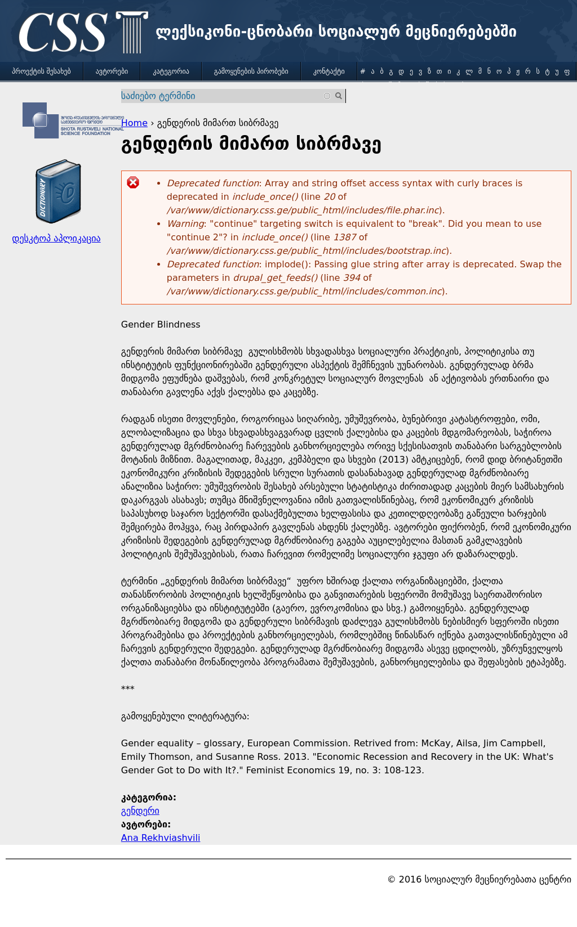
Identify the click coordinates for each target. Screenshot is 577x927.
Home (134, 123)
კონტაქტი (329, 71)
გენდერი (140, 810)
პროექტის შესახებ (41, 71)
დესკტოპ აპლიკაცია (56, 238)
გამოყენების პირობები (251, 71)
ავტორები (112, 71)
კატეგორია (171, 71)
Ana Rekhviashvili (161, 837)
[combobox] (226, 96)
